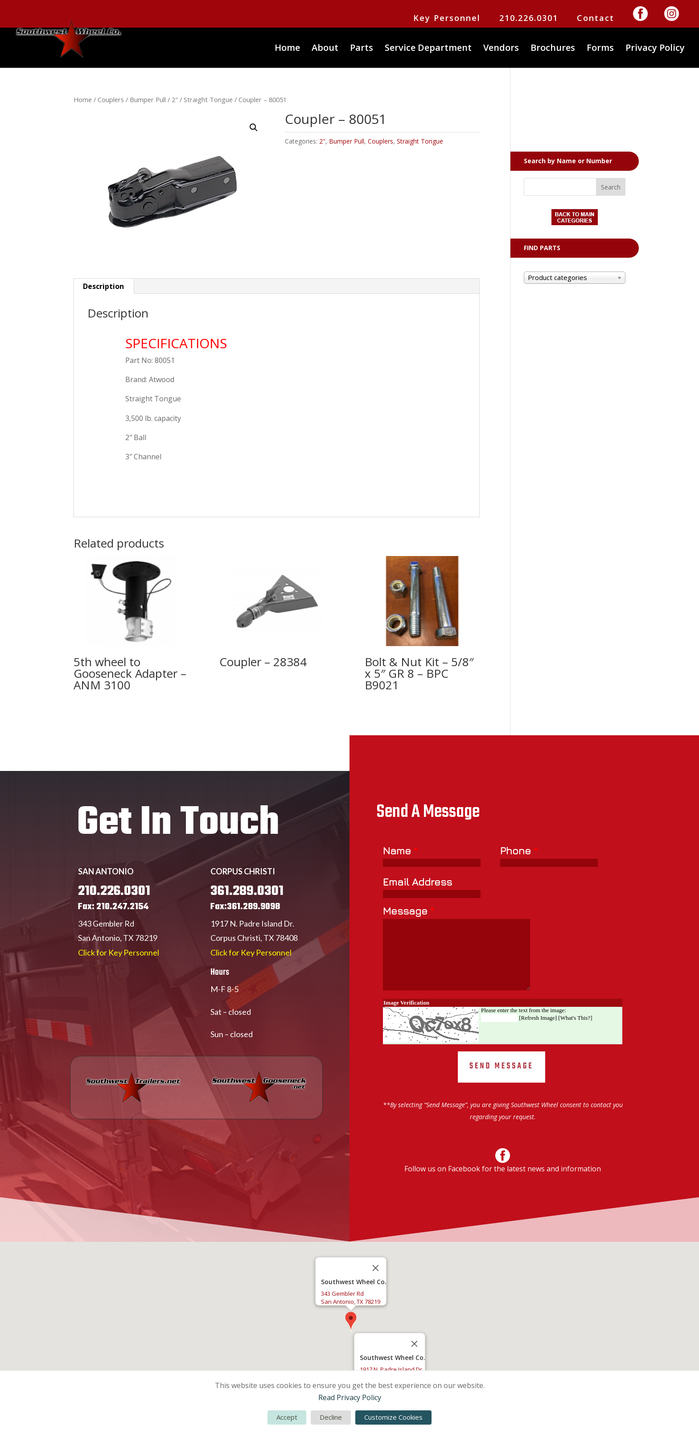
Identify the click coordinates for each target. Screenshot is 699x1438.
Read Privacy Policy (349, 1397)
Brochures (552, 49)
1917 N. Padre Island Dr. (252, 962)
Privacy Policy (655, 49)
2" (175, 99)
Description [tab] (103, 286)
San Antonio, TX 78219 (117, 976)
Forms (600, 49)
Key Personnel (447, 18)
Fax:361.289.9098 (245, 945)
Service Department (428, 49)
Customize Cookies (393, 1417)
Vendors (501, 49)
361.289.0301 (247, 930)
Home (287, 49)
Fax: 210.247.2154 (113, 945)
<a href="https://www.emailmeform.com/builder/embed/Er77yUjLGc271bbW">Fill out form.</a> (502, 1012)
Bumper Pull (148, 99)
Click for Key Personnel (118, 991)
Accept (286, 1417)
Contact (595, 18)
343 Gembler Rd (106, 962)
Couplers (111, 99)
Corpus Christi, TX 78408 (254, 976)
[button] (254, 127)
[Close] (376, 1268)
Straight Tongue (208, 99)
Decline (331, 1417)
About (325, 49)
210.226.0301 (528, 18)
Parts (361, 49)
